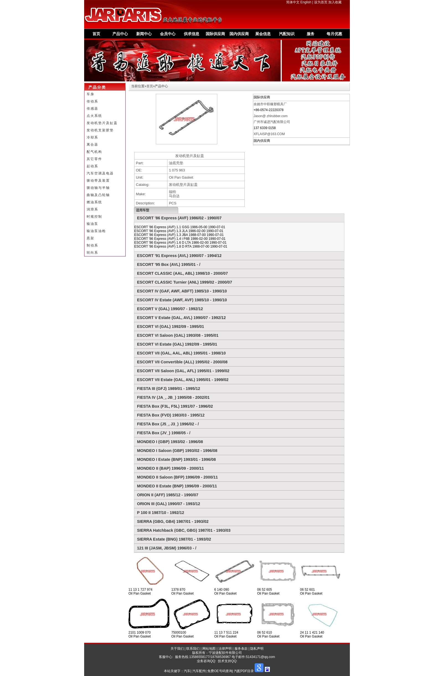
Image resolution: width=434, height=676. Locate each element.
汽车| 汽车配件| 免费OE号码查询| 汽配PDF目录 (219, 671)
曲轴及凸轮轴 (98, 195)
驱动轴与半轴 (98, 188)
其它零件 (94, 159)
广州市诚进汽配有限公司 (272, 122)
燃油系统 (94, 202)
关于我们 (177, 649)
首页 (96, 34)
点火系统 (94, 116)
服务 (310, 34)
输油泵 (92, 224)
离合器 (92, 144)
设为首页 (320, 2)
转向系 (92, 253)
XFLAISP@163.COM (269, 134)
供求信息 (191, 34)
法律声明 (225, 649)
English (305, 2)
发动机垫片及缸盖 (102, 123)
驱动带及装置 (98, 181)
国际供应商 (215, 34)
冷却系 (92, 137)
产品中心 (120, 34)
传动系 (92, 101)
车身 (90, 94)
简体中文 (292, 2)
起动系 (92, 166)
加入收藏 (335, 2)
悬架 (90, 238)
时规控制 (94, 217)
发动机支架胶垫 (100, 130)
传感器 (92, 108)
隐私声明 (257, 649)
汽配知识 (286, 34)
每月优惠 (334, 34)
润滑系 (92, 209)
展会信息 (263, 34)
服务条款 (241, 649)
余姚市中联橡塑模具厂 (270, 104)
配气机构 (94, 152)
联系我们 (193, 649)
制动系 (92, 245)
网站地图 (209, 649)
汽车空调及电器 (100, 173)
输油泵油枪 (96, 231)
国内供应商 (239, 34)
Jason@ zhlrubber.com (271, 116)
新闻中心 (144, 34)
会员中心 (167, 34)
